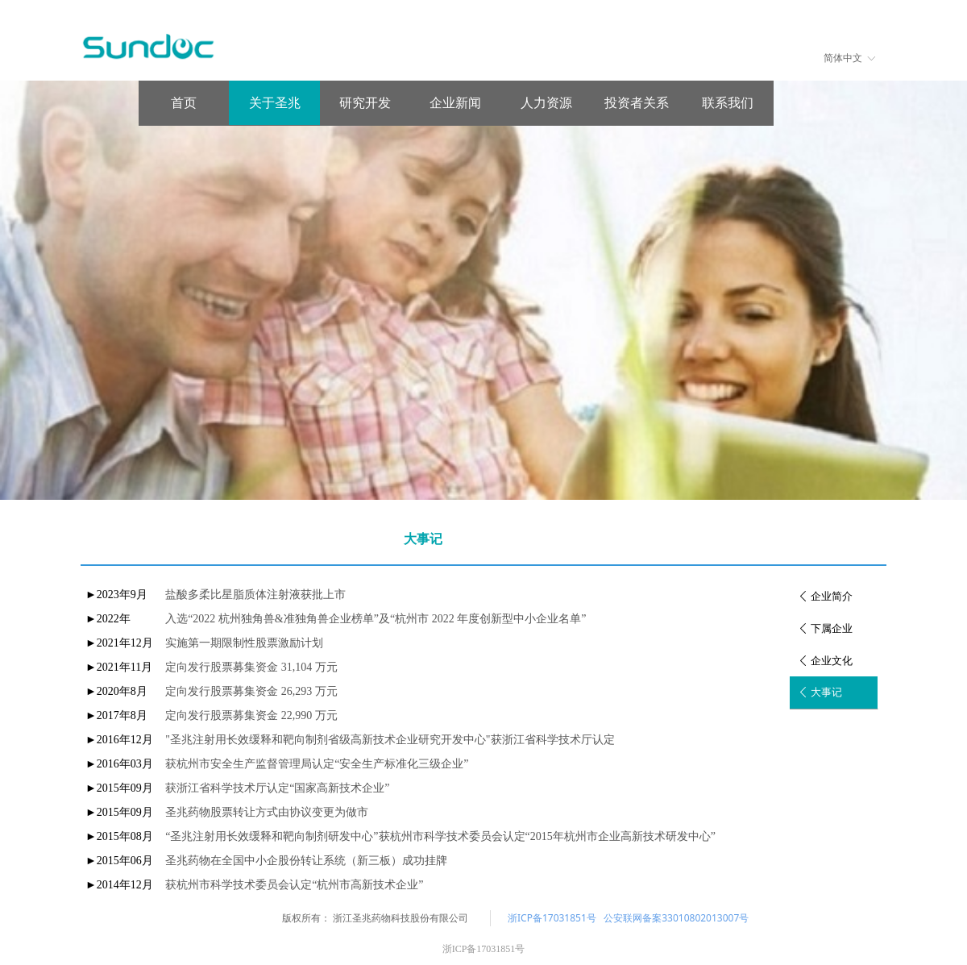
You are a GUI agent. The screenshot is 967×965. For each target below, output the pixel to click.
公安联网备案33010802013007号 (676, 918)
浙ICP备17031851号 (552, 918)
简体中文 (843, 58)
